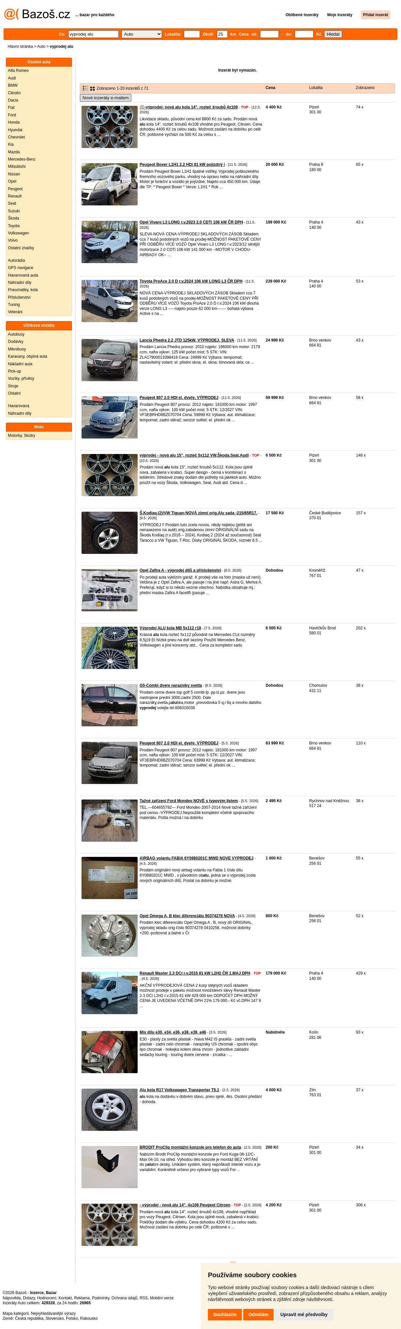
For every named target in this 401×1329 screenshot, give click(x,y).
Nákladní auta (20, 364)
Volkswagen (18, 233)
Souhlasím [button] (225, 1314)
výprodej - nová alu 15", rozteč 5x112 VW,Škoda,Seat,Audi (194, 455)
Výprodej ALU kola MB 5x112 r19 (170, 628)
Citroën (14, 93)
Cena (270, 87)
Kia (11, 144)
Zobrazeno (365, 87)
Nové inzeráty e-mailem (106, 97)
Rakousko (89, 1318)
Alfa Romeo (18, 70)
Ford (12, 115)
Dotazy (29, 1298)
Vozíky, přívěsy (21, 378)
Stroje (13, 386)
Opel (12, 181)
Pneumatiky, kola (23, 289)
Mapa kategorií (16, 1313)
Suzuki (14, 211)
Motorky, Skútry (21, 435)
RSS (144, 1298)
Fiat (11, 107)
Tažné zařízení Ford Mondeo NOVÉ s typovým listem (189, 801)
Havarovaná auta (23, 275)
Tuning (14, 304)
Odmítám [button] (259, 1314)
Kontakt (65, 1298)
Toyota (13, 226)
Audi (12, 78)
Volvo (12, 240)
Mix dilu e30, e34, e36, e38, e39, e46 (173, 1032)
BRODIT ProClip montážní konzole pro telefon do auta (190, 1147)
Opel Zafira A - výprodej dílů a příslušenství (180, 570)
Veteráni (15, 312)
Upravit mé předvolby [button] (303, 1314)
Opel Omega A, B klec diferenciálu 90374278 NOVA (187, 916)
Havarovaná (18, 406)
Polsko (72, 1318)
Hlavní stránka (20, 46)
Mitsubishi (16, 166)
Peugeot (15, 189)
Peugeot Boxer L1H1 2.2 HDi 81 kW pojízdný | (182, 164)
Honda (13, 122)
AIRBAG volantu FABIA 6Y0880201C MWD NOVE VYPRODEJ (196, 858)
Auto (41, 46)
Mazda (14, 152)
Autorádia (16, 260)
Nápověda (12, 1298)
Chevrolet (16, 137)
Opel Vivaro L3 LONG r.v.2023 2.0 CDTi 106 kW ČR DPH (191, 222)
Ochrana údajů (125, 1298)
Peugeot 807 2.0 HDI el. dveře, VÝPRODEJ (179, 397)
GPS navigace (20, 267)
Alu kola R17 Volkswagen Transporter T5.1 (179, 1090)
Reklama (82, 1298)
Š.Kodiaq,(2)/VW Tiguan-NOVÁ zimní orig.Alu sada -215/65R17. (198, 513)
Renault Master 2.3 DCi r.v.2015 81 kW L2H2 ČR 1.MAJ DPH (195, 973)
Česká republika (29, 1318)
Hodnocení (46, 1298)
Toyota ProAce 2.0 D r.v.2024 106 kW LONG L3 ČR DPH (191, 281)
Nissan (14, 174)
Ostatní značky (21, 248)
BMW (12, 85)
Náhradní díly (19, 282)
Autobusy (16, 334)
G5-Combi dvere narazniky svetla (171, 685)
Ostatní (14, 393)
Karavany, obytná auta (27, 356)
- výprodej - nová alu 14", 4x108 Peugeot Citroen (185, 1205)
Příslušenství (19, 297)
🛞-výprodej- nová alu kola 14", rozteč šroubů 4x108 (189, 107)
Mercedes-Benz (22, 159)
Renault (14, 196)
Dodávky (15, 341)
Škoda (13, 218)
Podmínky (100, 1298)
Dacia (13, 100)
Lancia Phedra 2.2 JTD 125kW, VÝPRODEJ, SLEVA (187, 340)
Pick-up (14, 371)
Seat (12, 203)
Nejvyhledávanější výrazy (53, 1313)
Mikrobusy (17, 349)
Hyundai (15, 130)
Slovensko (55, 1318)
